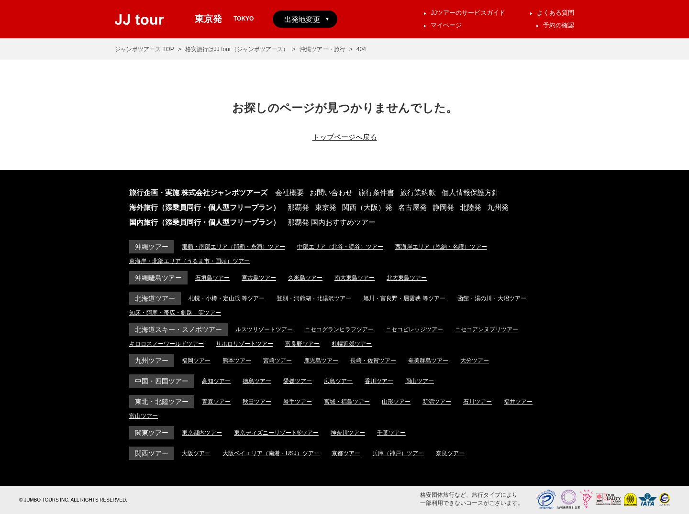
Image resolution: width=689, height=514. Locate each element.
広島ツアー (338, 381)
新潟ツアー (436, 401)
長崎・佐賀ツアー (373, 360)
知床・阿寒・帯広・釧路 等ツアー (175, 312)
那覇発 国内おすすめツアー (332, 222)
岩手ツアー (297, 401)
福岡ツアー (196, 360)
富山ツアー (143, 416)
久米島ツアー (305, 277)
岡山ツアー (419, 381)
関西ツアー (151, 453)
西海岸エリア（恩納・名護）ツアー (441, 246)
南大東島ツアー (354, 277)
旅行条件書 (376, 192)
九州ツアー (151, 360)
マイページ (446, 25)
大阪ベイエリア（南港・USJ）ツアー (271, 453)
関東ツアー (151, 433)
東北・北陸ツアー (162, 401)
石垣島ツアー (212, 277)
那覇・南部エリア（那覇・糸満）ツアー (233, 246)
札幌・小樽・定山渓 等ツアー (227, 298)
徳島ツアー (257, 381)
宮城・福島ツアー (347, 401)
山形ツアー (396, 401)
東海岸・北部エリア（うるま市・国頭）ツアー (189, 261)
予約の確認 (558, 25)
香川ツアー (379, 381)
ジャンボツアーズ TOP (144, 49)
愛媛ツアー (297, 381)
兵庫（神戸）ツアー (398, 453)
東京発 (325, 207)
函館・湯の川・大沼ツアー (491, 298)
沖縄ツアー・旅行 (322, 49)
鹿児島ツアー (321, 360)
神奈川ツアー (348, 432)
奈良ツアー (450, 453)
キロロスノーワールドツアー (166, 343)
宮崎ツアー (277, 360)
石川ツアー (477, 401)
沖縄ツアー (151, 247)
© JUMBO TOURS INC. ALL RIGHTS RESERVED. (73, 500)
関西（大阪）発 (367, 207)
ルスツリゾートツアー (264, 329)
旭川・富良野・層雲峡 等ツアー (404, 298)
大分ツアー (474, 360)
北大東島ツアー (407, 277)
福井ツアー (518, 401)
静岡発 (443, 207)
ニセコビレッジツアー (414, 329)
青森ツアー (216, 401)
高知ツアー (216, 381)
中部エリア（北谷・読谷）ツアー (340, 246)
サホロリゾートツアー (244, 343)
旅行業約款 (418, 192)
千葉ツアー (391, 432)
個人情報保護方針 (470, 192)
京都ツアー (346, 453)
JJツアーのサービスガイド (468, 12)
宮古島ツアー (259, 277)
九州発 (498, 207)
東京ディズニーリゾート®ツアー (276, 432)
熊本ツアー (236, 360)
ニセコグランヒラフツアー (339, 329)
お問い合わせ (331, 192)
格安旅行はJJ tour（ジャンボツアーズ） (237, 49)
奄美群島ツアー (428, 360)
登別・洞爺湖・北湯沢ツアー (314, 298)
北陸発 (470, 207)
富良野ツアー (302, 343)
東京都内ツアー (202, 432)
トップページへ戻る (344, 137)
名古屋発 (412, 207)
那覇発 (298, 207)
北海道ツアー (155, 298)
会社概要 (289, 192)
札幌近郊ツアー (352, 343)
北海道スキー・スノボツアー (178, 329)
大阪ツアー (196, 453)
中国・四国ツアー (162, 381)
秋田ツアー (257, 401)
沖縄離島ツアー (158, 278)
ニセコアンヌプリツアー (486, 329)
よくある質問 (555, 12)
